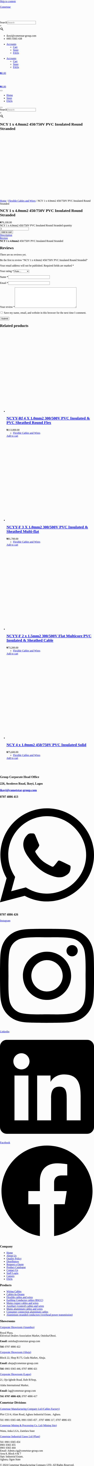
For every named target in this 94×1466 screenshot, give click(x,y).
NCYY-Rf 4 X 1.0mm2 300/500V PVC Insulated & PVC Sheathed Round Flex (48, 362)
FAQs (16, 53)
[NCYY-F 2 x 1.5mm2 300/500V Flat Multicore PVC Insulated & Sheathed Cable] (53, 570)
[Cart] (3, 73)
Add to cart (6, 169)
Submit (4, 260)
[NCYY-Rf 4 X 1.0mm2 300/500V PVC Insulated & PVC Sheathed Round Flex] (53, 352)
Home (9, 95)
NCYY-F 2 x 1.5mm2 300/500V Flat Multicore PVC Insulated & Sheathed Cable (48, 579)
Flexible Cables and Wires (22, 138)
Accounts (11, 44)
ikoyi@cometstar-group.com (18, 731)
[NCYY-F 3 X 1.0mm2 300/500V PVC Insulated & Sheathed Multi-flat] (53, 461)
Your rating (7, 208)
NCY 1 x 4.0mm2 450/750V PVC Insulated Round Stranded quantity (36, 163)
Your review (7, 248)
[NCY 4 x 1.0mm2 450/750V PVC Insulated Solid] (53, 679)
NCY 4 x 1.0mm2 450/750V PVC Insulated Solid (46, 686)
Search (3, 22)
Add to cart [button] (12, 377)
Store (15, 50)
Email (4, 220)
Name (4, 214)
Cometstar (5, 7)
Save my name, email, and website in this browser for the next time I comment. (45, 254)
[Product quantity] (14, 166)
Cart (15, 47)
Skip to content (8, 1)
